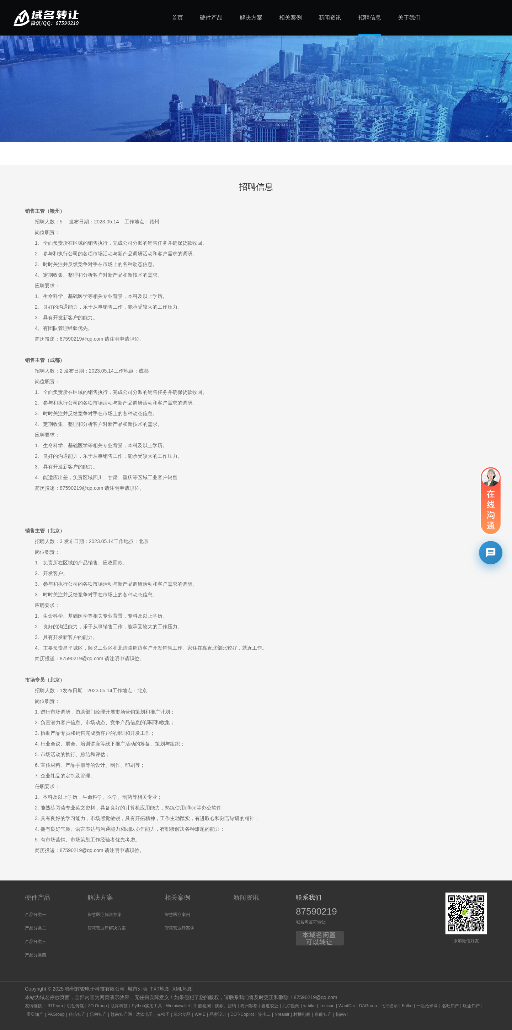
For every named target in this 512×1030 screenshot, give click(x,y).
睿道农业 (269, 1005)
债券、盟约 (225, 1005)
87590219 (316, 911)
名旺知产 (450, 1005)
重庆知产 (34, 1014)
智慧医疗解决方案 (104, 914)
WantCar (346, 1005)
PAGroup (55, 1014)
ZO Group (97, 1005)
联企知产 (471, 1005)
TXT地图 (160, 989)
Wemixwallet (178, 1005)
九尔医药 (290, 1005)
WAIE (199, 1014)
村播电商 (301, 1014)
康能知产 (323, 1014)
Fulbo (407, 1005)
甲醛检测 (202, 1005)
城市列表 (138, 989)
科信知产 (77, 1014)
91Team (55, 1005)
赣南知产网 (121, 1014)
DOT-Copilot (242, 1014)
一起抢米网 (427, 1005)
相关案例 (177, 897)
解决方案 (100, 897)
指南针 (342, 1014)
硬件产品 (37, 897)
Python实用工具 (147, 1005)
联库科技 (119, 1005)
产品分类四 (35, 955)
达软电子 (144, 1014)
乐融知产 (98, 1014)
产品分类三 (35, 941)
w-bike (309, 1005)
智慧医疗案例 (177, 914)
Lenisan (327, 1005)
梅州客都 (248, 1005)
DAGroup (368, 1005)
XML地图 (182, 989)
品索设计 (217, 1014)
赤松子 (163, 1014)
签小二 (264, 1014)
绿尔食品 (182, 1014)
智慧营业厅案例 (179, 928)
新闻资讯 (246, 897)
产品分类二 (35, 928)
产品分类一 (35, 914)
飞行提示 (389, 1005)
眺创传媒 (75, 1005)
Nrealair (281, 1014)
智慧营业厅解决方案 (106, 928)
